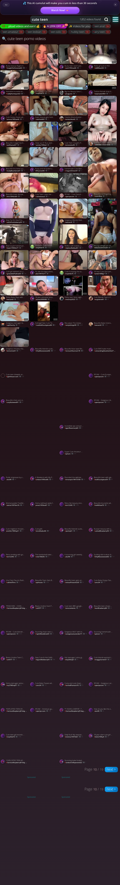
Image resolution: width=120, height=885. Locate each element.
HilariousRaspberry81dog (17, 608)
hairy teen (99, 32)
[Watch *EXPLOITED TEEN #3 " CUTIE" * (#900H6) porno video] (14, 700)
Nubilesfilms (13, 582)
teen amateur (10, 32)
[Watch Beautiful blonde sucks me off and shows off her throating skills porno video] (44, 340)
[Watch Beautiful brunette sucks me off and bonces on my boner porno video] (14, 160)
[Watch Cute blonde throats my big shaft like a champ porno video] (102, 429)
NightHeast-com (15, 377)
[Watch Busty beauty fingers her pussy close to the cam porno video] (14, 57)
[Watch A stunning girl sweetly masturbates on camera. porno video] (73, 546)
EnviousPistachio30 (74, 582)
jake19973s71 (42, 274)
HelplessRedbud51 (74, 248)
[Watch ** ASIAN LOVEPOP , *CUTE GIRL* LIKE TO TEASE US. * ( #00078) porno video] (73, 700)
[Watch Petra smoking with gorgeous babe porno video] (14, 546)
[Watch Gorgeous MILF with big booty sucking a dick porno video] (73, 623)
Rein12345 (72, 505)
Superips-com (43, 711)
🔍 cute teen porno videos (24, 38)
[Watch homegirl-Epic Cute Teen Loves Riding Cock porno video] (44, 314)
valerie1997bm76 (15, 505)
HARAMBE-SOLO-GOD (105, 145)
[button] (116, 19)
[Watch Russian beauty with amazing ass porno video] (102, 520)
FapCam (70, 454)
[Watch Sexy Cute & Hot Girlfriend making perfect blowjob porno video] (44, 649)
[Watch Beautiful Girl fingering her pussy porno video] (102, 172)
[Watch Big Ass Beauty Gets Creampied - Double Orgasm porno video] (73, 83)
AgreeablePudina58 (16, 274)
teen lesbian (34, 32)
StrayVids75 (42, 93)
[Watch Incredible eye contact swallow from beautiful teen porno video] (73, 417)
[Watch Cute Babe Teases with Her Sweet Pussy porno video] (44, 674)
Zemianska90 (72, 145)
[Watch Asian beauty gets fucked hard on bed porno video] (44, 109)
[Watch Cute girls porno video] (44, 520)
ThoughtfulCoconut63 (16, 68)
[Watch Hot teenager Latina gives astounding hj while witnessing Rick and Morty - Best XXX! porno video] (73, 649)
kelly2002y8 (71, 660)
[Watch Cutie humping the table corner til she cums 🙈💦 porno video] (73, 263)
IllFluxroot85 (42, 171)
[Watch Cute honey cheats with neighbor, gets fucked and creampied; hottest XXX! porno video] (14, 109)
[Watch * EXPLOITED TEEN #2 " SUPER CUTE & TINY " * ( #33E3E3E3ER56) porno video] (14, 752)
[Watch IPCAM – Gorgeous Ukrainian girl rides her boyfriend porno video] (102, 391)
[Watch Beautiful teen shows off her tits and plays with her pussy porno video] (102, 597)
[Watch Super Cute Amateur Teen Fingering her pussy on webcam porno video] (73, 443)
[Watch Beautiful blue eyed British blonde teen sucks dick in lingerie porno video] (73, 340)
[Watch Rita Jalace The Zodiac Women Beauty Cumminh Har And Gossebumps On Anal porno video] (73, 314)
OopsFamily (13, 325)
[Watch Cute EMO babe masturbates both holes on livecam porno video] (102, 340)
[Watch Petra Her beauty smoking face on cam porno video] (73, 494)
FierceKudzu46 (42, 531)
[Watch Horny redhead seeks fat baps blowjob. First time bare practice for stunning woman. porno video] (44, 494)
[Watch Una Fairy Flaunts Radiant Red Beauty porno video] (14, 572)
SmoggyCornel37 (102, 660)
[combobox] (66, 19)
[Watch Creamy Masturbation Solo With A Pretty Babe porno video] (73, 109)
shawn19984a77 (14, 248)
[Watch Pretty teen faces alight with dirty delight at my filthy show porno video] (73, 289)
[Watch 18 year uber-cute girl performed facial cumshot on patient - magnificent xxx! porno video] (102, 726)
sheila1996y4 (101, 737)
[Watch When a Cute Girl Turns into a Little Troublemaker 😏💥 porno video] (44, 738)
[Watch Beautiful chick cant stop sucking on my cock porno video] (14, 391)
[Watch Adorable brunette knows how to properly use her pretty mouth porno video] (14, 83)
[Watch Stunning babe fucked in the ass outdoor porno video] (73, 752)
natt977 (40, 608)
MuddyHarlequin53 (15, 94)
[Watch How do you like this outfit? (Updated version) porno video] (102, 700)
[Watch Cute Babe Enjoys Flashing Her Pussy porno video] (102, 572)
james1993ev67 (43, 505)
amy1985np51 (14, 685)
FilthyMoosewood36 (45, 351)
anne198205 (42, 557)
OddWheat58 (101, 68)
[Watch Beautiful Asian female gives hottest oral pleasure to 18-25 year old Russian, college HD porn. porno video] (14, 186)
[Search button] (106, 19)
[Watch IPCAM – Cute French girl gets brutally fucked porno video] (73, 186)
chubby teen (77, 32)
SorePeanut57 (13, 145)
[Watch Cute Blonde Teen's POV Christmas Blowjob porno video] (102, 289)
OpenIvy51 (71, 531)
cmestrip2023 (73, 299)
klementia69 (13, 351)
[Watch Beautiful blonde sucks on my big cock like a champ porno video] (73, 520)
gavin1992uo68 (73, 68)
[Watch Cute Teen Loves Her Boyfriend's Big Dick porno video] (44, 186)
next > (111, 769)
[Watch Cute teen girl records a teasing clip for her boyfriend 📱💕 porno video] (14, 726)
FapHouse (42, 582)
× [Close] (115, 4)
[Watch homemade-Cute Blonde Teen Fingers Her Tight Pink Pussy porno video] (73, 160)
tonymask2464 (103, 94)
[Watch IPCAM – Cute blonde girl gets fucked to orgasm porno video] (14, 623)
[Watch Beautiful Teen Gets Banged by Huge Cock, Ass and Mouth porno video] (44, 572)
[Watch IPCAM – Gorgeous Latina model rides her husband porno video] (102, 674)
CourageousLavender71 (76, 634)
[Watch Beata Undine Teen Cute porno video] (14, 649)
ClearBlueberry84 (103, 608)
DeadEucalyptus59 (103, 480)
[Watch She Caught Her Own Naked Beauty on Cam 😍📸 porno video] (44, 69)
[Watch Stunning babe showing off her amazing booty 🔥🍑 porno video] (44, 429)
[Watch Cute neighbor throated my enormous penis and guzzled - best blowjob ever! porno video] (14, 520)
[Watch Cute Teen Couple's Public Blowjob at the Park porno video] (73, 134)
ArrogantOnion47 (73, 171)
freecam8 (71, 222)
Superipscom (73, 197)
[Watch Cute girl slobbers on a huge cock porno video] (14, 263)
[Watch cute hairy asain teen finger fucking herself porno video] (102, 121)
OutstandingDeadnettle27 (105, 351)
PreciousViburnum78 (74, 351)
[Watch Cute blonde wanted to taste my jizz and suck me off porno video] (102, 649)
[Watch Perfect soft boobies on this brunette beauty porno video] (73, 237)
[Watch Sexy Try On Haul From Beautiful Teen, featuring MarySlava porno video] (14, 211)
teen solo (56, 32)
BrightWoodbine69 (44, 634)
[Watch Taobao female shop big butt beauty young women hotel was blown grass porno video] (102, 83)
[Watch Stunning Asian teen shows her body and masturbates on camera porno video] (44, 623)
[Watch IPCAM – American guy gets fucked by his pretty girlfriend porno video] (44, 700)
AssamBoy (100, 196)
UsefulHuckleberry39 (16, 222)
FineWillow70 (101, 505)
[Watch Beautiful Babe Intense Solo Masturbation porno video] (102, 314)
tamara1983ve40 (15, 119)
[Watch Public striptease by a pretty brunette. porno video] (14, 469)
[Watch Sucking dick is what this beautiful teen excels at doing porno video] (102, 546)
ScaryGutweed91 (14, 402)
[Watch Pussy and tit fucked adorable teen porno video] (44, 160)
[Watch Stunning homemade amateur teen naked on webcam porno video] (102, 623)
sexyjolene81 (101, 299)
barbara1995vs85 (44, 480)
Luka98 (11, 480)
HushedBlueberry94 (104, 531)
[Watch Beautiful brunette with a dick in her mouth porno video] (102, 494)
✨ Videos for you (79, 26)
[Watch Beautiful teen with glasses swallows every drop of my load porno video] (102, 469)
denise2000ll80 (43, 299)
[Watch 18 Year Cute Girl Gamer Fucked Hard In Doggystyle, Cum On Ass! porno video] (102, 263)
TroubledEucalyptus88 (45, 325)
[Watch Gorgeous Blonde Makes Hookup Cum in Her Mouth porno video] (73, 211)
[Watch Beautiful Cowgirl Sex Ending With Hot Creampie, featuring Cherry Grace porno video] (14, 134)
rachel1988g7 (101, 274)
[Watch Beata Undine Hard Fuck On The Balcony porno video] (44, 597)
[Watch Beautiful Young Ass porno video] (14, 429)
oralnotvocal (42, 197)
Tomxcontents (72, 608)
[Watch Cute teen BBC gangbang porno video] (73, 597)
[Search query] (64, 19)
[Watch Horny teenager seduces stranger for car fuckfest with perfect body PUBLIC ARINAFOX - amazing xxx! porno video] (14, 674)
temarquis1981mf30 (75, 480)
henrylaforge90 (74, 325)
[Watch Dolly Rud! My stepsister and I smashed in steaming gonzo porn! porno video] (73, 726)
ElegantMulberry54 (45, 660)
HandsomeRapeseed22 (75, 763)
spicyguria (71, 94)
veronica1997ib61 (74, 737)
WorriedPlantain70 (74, 685)
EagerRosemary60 (73, 428)
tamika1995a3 (43, 145)
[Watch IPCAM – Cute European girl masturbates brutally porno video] (102, 366)
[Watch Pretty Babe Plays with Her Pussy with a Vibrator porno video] (14, 289)
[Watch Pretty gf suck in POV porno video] (102, 57)
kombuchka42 (73, 119)
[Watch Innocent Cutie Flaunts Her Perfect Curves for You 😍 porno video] (44, 224)
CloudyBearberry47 (15, 171)
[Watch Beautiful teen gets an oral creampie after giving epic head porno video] (73, 572)
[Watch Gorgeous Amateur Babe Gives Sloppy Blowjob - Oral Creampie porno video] (14, 340)
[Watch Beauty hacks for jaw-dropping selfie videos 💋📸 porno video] (73, 378)
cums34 (99, 582)
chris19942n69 (14, 197)
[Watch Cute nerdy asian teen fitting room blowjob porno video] (44, 378)
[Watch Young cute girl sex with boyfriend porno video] (102, 224)
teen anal (99, 26)
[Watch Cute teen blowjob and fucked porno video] (14, 366)
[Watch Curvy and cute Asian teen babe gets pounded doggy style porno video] (73, 674)
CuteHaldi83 (42, 119)
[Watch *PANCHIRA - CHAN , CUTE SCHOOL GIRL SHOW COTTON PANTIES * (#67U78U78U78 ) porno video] (14, 597)
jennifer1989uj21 (15, 531)
